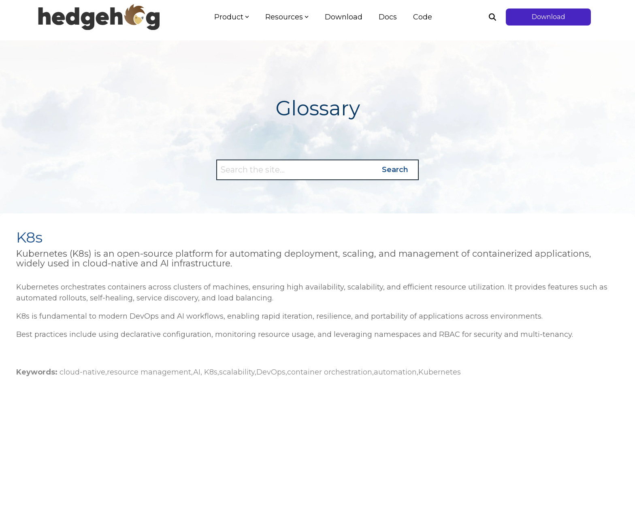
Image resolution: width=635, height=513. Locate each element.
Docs (388, 17)
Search (395, 169)
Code (422, 17)
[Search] (492, 17)
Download (343, 17)
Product (231, 17)
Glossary (317, 108)
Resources (287, 17)
